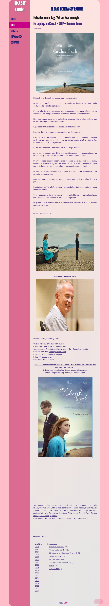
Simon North (44, 516)
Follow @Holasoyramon (42, 357)
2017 (37, 570)
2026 (37, 547)
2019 (37, 565)
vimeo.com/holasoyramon (52, 354)
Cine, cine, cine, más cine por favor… (62, 553)
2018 (37, 568)
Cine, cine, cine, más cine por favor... (58, 518)
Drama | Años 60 (59, 510)
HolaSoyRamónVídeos (57, 352)
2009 (37, 591)
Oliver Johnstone (60, 513)
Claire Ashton (79, 508)
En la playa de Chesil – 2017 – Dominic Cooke (57, 23)
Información (16, 36)
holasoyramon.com (56, 344)
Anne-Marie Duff (61, 505)
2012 (37, 583)
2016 (37, 573)
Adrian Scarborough (46, 505)
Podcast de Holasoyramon (43, 360)
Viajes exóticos (54, 569)
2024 (37, 552)
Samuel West (84, 513)
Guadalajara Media (80, 349)
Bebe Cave (73, 505)
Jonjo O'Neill (38, 513)
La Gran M (66, 603)
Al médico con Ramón (56, 547)
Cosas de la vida (55, 556)
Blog (13, 25)
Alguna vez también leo (57, 550)
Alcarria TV (67, 349)
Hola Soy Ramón (55, 559)
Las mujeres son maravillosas (59, 562)
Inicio (13, 19)
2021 (37, 560)
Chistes (14, 31)
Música (51, 566)
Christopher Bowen (65, 508)
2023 (37, 554)
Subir (98, 602)
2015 (37, 575)
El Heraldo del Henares (57, 346)
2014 (37, 578)
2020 (37, 562)
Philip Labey (73, 513)
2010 (37, 589)
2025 (37, 549)
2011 (37, 586)
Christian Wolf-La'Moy (47, 508)
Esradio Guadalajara (54, 349)
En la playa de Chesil (87, 510)
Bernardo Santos (85, 505)
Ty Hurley (53, 516)
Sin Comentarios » (81, 518)
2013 (37, 581)
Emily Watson (72, 510)
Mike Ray (48, 513)
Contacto (15, 42)
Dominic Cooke (46, 510)
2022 (37, 557)
